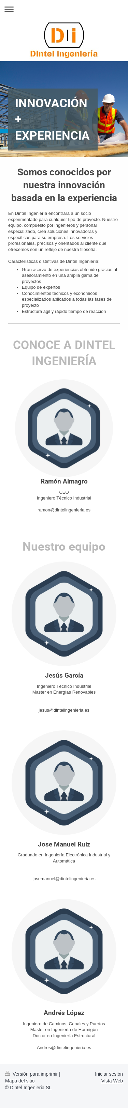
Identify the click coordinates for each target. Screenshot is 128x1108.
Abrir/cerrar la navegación (64, 9)
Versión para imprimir (32, 1074)
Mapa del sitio (19, 1080)
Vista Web (112, 1080)
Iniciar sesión (109, 1074)
